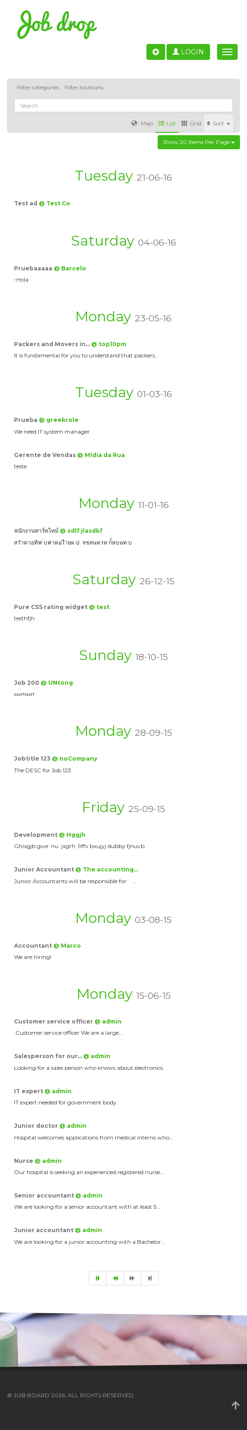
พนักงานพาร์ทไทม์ (37, 530)
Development (36, 834)
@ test (99, 606)
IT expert (29, 1091)
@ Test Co (54, 203)
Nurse (24, 1160)
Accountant (33, 945)
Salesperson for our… (48, 1056)
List (167, 123)
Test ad (26, 203)
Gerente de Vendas (45, 454)
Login (188, 52)
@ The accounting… (106, 869)
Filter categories (38, 87)
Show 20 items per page (199, 141)
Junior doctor (36, 1125)
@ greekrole (59, 419)
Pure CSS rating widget (51, 606)
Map (142, 123)
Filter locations (84, 87)
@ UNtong (57, 682)
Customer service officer (54, 1021)
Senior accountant (44, 1195)
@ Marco (67, 945)
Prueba (26, 419)
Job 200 (27, 682)
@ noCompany (74, 758)
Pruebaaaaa (34, 268)
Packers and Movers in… (52, 344)
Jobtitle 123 (33, 758)
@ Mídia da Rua (101, 454)
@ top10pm (108, 344)
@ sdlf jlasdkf (81, 530)
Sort (218, 123)
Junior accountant (44, 1230)
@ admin (108, 1021)
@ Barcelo (70, 268)
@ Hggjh (72, 834)
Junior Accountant (44, 869)
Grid (191, 123)
